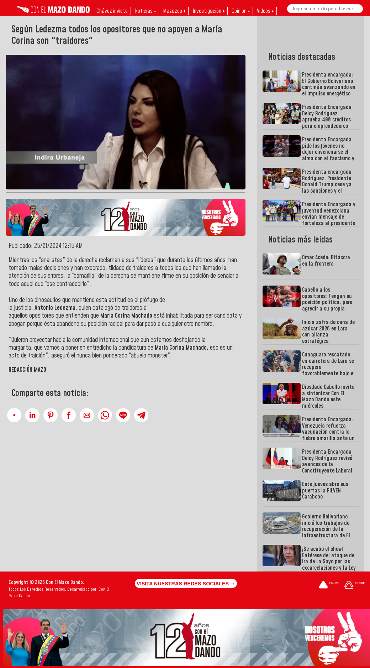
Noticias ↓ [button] (145, 11)
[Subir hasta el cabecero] (354, 585)
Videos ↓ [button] (265, 11)
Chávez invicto (112, 11)
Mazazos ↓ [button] (174, 11)
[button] (14, 415)
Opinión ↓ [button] (241, 11)
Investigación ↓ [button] (208, 11)
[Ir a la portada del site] (329, 585)
